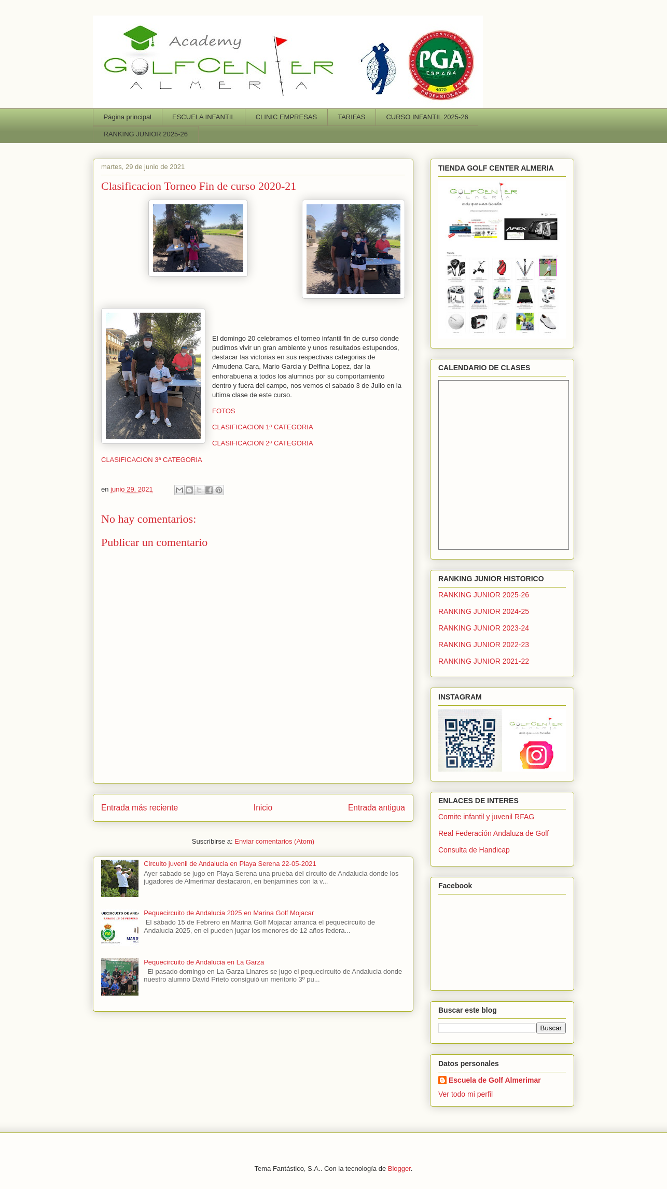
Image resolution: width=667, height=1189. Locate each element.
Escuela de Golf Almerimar (495, 1080)
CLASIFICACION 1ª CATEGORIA (262, 427)
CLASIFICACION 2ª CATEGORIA (262, 443)
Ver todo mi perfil (465, 1094)
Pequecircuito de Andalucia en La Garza (204, 962)
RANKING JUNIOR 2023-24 (483, 628)
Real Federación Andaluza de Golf (493, 833)
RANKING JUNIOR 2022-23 (483, 644)
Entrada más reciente (139, 807)
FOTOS (223, 411)
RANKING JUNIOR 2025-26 (146, 134)
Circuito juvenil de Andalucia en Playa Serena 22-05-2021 (230, 864)
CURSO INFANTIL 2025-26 (427, 117)
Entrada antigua (376, 807)
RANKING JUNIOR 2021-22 (483, 661)
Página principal (128, 117)
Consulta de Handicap (474, 850)
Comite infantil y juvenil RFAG (486, 817)
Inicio (263, 807)
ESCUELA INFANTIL (203, 117)
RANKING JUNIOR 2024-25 (483, 611)
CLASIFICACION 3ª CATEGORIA (151, 460)
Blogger (399, 1168)
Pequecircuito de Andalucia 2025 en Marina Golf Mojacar (229, 913)
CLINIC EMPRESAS (286, 117)
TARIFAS (351, 117)
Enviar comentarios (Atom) (274, 841)
